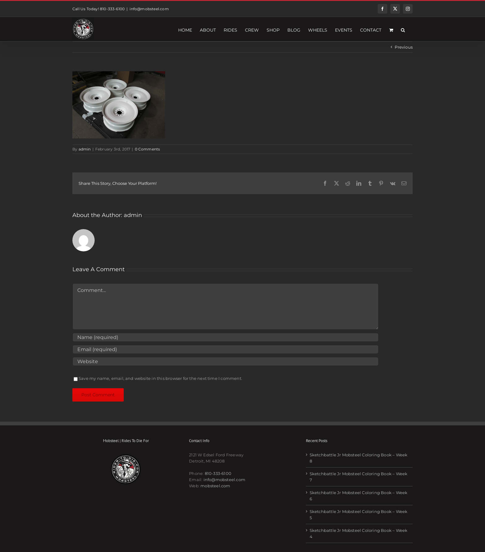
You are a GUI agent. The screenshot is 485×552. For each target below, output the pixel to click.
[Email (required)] (225, 349)
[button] (403, 29)
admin (85, 149)
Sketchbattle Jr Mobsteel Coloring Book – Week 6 (359, 495)
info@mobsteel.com (149, 9)
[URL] (225, 361)
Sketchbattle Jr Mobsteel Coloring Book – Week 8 (359, 457)
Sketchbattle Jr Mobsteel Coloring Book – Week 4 (359, 533)
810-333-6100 (218, 473)
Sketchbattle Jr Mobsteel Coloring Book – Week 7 (359, 476)
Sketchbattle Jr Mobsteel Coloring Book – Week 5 (359, 514)
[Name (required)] (225, 337)
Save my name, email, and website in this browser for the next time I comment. (160, 378)
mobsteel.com (215, 485)
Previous (404, 47)
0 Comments (147, 149)
